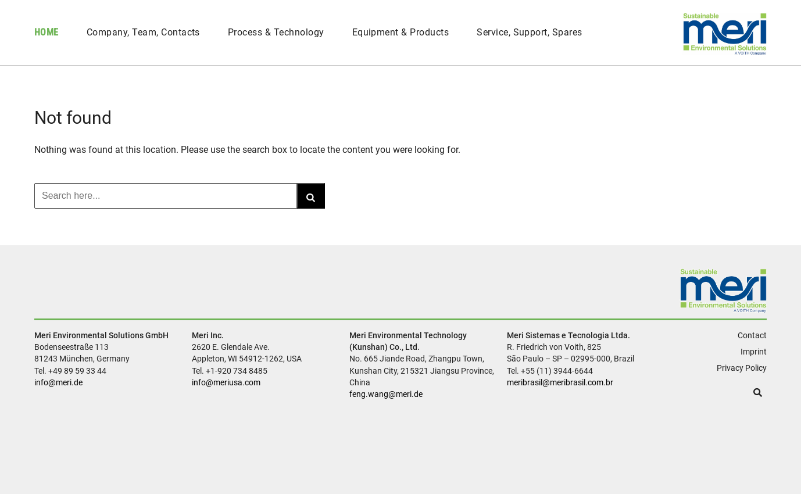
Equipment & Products (400, 32)
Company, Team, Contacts (143, 32)
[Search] (310, 196)
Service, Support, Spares (529, 32)
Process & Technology (276, 32)
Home (46, 32)
